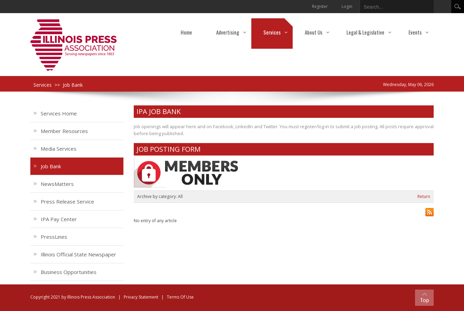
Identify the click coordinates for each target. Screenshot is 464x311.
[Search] (391, 5)
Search (457, 6)
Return (423, 196)
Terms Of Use (180, 297)
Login (347, 6)
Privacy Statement (141, 297)
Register (320, 6)
